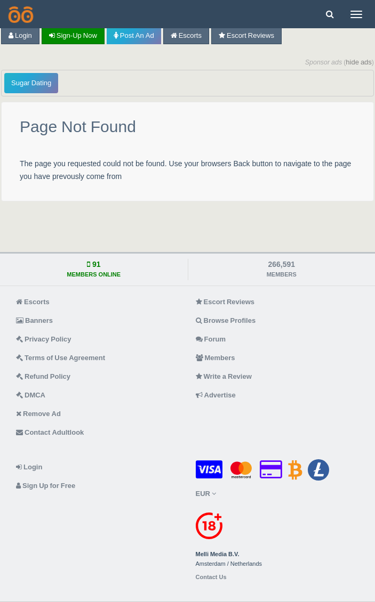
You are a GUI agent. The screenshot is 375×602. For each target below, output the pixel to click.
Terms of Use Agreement (60, 357)
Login (20, 35)
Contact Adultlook (50, 432)
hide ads (359, 62)
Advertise (216, 395)
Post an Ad (134, 35)
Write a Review (224, 376)
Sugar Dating (31, 82)
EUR (206, 493)
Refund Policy (43, 376)
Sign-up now (73, 35)
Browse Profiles (226, 320)
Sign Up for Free (45, 485)
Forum (211, 339)
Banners (34, 320)
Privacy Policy (43, 339)
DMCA (30, 395)
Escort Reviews (246, 35)
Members (215, 357)
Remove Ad (38, 413)
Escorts (186, 35)
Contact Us (211, 577)
